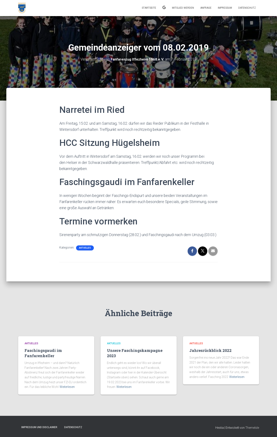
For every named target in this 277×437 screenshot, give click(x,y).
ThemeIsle (252, 427)
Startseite (149, 7)
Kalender (164, 8)
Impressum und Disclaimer (39, 427)
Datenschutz (247, 7)
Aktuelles (85, 247)
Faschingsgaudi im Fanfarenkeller (43, 353)
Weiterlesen (67, 387)
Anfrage (206, 7)
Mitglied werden (183, 7)
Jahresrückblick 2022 (210, 350)
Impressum (225, 7)
